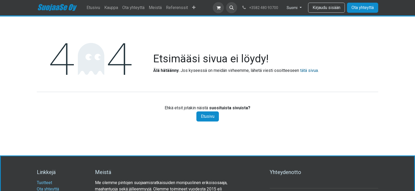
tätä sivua (309, 70)
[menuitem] (93, 7)
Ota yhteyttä (362, 7)
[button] (231, 7)
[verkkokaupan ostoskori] (218, 7)
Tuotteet (44, 182)
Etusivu (207, 116)
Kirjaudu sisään (326, 7)
